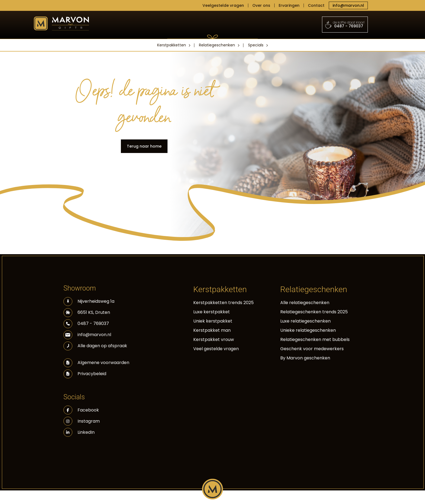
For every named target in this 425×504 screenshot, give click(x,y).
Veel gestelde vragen (216, 349)
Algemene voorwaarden (103, 362)
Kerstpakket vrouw (213, 339)
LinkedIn (79, 432)
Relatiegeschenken (217, 45)
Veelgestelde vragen (223, 5)
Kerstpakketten (171, 45)
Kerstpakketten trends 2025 (223, 302)
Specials (255, 45)
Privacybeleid (92, 374)
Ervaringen (289, 5)
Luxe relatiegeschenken (305, 321)
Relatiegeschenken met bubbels (315, 339)
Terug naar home (144, 146)
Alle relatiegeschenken (304, 302)
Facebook (81, 410)
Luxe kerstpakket (211, 312)
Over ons (261, 5)
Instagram (81, 421)
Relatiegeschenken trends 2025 (314, 312)
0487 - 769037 (345, 24)
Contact (316, 5)
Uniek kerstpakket (212, 321)
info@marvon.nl (348, 5)
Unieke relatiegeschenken (308, 330)
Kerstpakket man (212, 330)
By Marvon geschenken (305, 358)
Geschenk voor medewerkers (312, 349)
